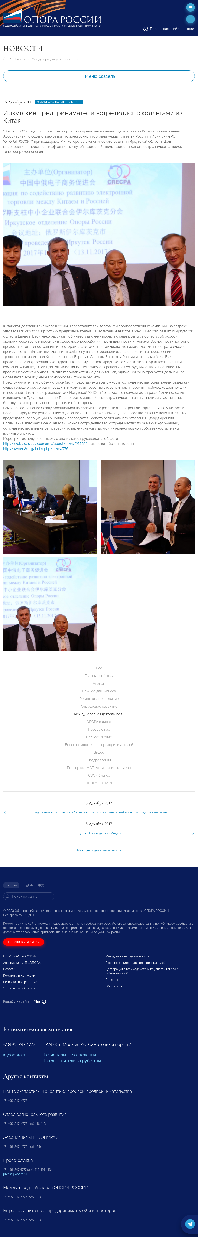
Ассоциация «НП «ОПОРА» (22, 962)
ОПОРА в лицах (99, 722)
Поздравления (99, 760)
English (28, 885)
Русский (11, 885)
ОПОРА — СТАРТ (99, 783)
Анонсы (99, 683)
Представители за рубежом (72, 1060)
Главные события (99, 676)
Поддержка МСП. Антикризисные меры (99, 768)
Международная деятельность (53, 59)
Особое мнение (99, 737)
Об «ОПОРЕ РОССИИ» (19, 956)
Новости (19, 59)
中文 (41, 885)
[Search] (28, 896)
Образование (115, 986)
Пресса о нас (99, 729)
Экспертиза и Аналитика (21, 988)
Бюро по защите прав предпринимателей (99, 745)
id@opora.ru (15, 1054)
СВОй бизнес (99, 775)
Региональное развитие (99, 699)
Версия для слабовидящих (168, 29)
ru (190, 19)
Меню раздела (100, 76)
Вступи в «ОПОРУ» (23, 942)
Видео (99, 752)
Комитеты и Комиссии (19, 975)
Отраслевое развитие (99, 706)
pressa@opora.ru (15, 1174)
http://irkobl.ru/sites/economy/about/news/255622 (45, 448)
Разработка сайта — (24, 1001)
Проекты (112, 979)
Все (99, 668)
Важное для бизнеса (99, 691)
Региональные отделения (70, 1054)
